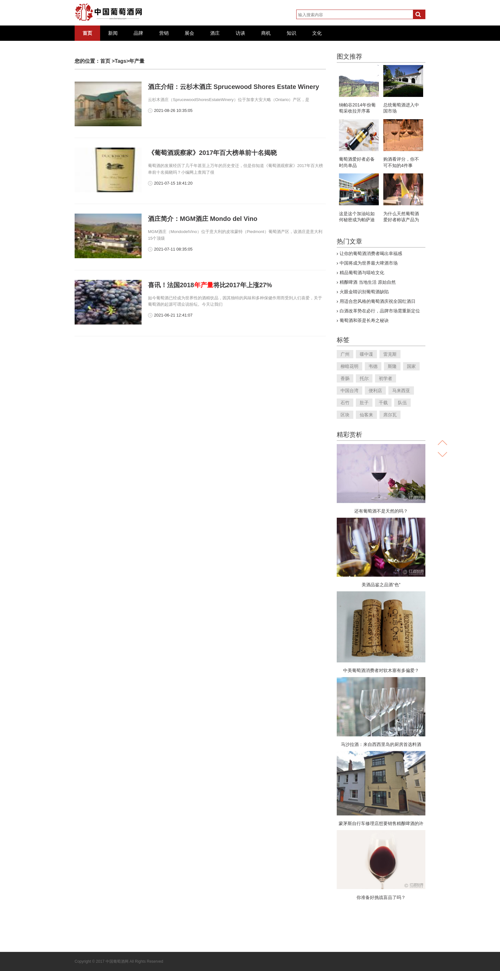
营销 (164, 33)
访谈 (240, 33)
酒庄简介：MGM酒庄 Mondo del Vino (202, 218)
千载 (383, 402)
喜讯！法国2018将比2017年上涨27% (210, 284)
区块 (345, 414)
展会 (189, 33)
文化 (317, 33)
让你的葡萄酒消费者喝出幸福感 (371, 253)
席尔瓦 (390, 414)
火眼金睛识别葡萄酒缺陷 (364, 291)
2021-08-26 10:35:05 (173, 110)
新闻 (113, 33)
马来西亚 (401, 390)
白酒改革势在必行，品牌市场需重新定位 (380, 310)
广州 (345, 354)
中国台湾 (349, 390)
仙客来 (366, 414)
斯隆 (392, 366)
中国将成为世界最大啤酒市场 (369, 263)
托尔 (364, 378)
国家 (411, 366)
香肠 (345, 378)
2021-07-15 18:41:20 (173, 183)
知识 (291, 33)
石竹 (345, 402)
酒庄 (215, 33)
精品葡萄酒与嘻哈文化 (362, 272)
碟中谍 (366, 354)
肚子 (364, 402)
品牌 (138, 33)
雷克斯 (390, 354)
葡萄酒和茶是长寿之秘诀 (364, 320)
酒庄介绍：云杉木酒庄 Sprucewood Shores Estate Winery (233, 86)
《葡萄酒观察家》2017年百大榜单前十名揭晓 (212, 152)
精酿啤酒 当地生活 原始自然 (368, 282)
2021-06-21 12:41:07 (173, 315)
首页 (87, 33)
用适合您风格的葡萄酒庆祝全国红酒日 (377, 301)
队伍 (402, 402)
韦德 (373, 366)
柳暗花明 (349, 366)
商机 (266, 33)
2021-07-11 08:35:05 (173, 249)
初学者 (385, 378)
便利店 (375, 390)
